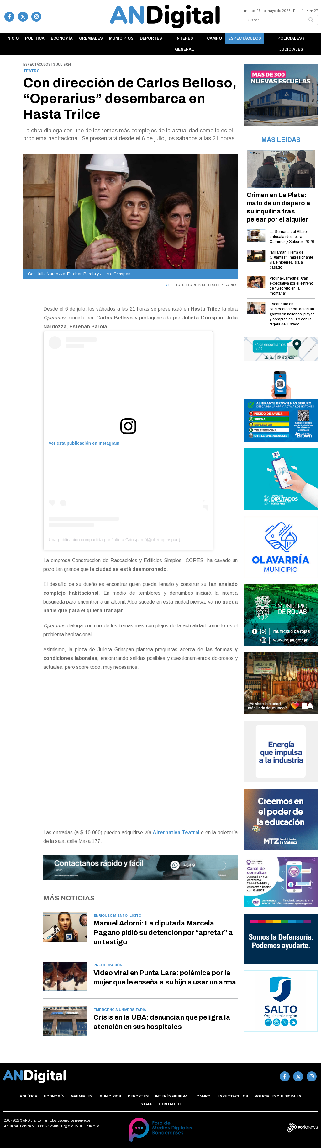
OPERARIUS (228, 285)
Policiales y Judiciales (291, 43)
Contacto (170, 1104)
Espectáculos (244, 38)
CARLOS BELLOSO (202, 285)
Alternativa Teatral (177, 832)
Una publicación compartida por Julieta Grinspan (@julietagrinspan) (114, 539)
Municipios (121, 38)
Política (35, 38)
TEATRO (180, 285)
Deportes (151, 38)
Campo (214, 38)
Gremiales (91, 38)
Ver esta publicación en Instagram (84, 443)
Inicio (12, 38)
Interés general (184, 43)
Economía (62, 38)
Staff (146, 1104)
